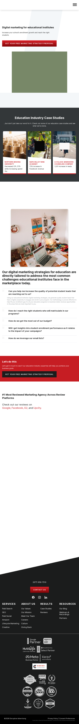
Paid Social (7, 616)
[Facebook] (33, 597)
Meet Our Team (28, 616)
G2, (26, 407)
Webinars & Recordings (64, 613)
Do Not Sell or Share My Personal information (42, 720)
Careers (24, 620)
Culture (24, 624)
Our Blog (63, 609)
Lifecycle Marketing (10, 624)
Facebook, (18, 407)
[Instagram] (39, 597)
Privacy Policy (53, 718)
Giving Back (26, 627)
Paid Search (7, 609)
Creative (5, 627)
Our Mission (26, 612)
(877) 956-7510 (39, 582)
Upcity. (37, 407)
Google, (6, 407)
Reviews (44, 612)
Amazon (5, 620)
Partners (63, 618)
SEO (4, 612)
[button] (74, 5)
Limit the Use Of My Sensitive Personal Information (64, 720)
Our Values (26, 609)
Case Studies (46, 609)
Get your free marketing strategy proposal (29, 43)
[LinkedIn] (45, 597)
